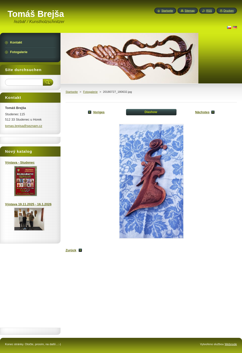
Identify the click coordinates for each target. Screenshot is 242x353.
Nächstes (202, 112)
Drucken (229, 10)
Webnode (231, 344)
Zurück (71, 250)
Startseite (72, 91)
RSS (209, 10)
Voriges (99, 112)
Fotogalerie (90, 91)
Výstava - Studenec (20, 162)
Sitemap (190, 10)
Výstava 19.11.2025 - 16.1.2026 (28, 204)
